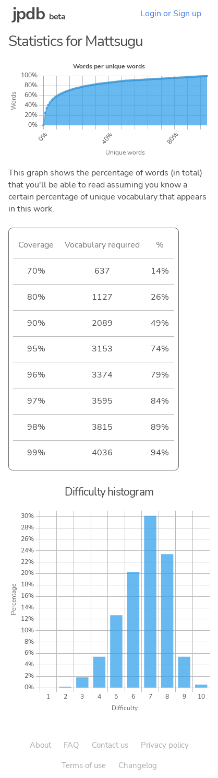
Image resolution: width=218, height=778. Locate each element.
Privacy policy (165, 745)
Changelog (137, 765)
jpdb (29, 14)
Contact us (110, 745)
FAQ (71, 745)
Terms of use (84, 765)
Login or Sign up (170, 13)
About (40, 745)
